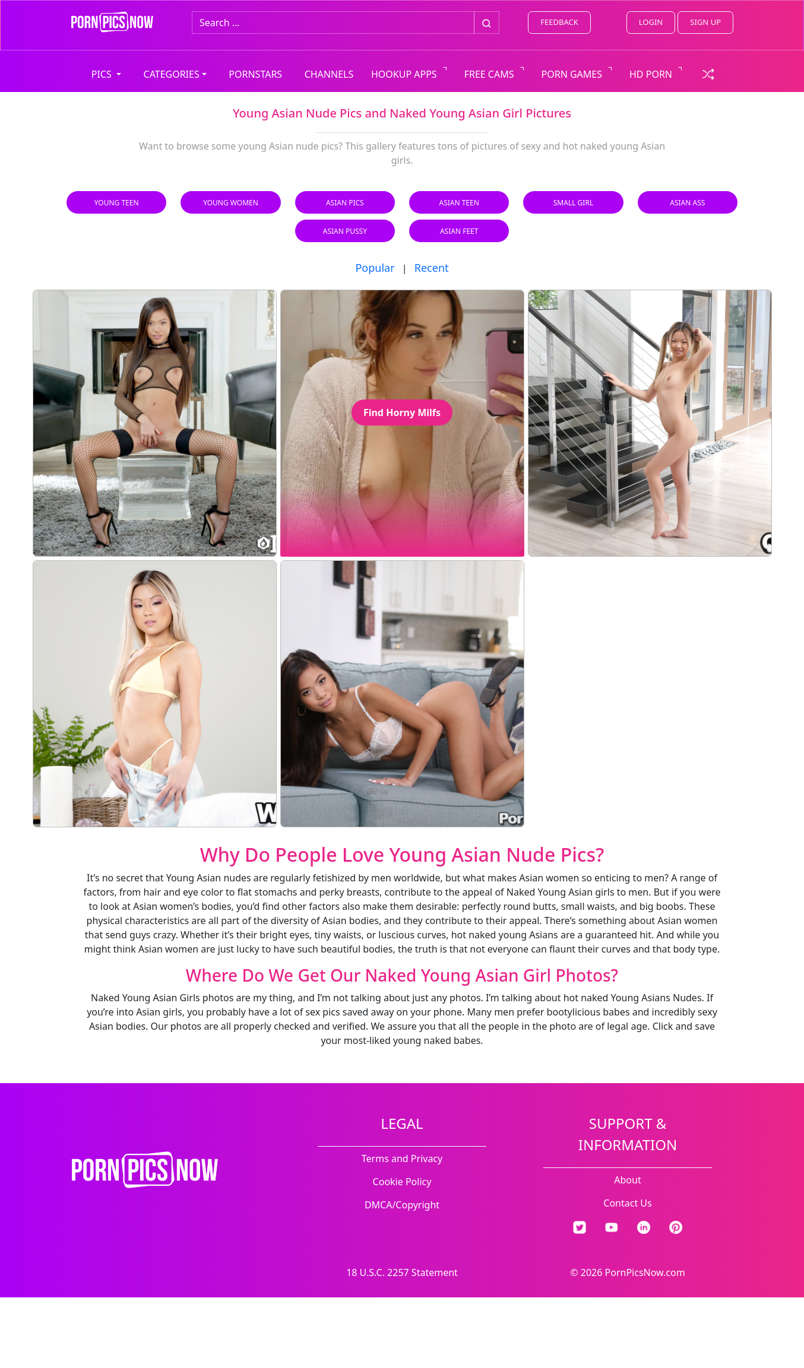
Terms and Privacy (402, 1158)
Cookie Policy (402, 1181)
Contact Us (627, 1203)
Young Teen (116, 203)
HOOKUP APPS (404, 74)
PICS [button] (102, 74)
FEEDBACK (559, 22)
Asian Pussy (345, 231)
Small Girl (573, 203)
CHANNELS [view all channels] (329, 74)
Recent (431, 268)
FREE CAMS (489, 74)
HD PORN (650, 74)
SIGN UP (705, 22)
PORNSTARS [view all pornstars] (255, 74)
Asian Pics (345, 203)
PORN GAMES (572, 74)
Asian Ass (687, 203)
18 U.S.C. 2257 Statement (402, 1272)
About (627, 1179)
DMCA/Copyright (402, 1204)
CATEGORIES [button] (172, 74)
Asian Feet (459, 231)
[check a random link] (708, 73)
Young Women (230, 203)
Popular (374, 268)
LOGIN (651, 22)
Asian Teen (459, 203)
